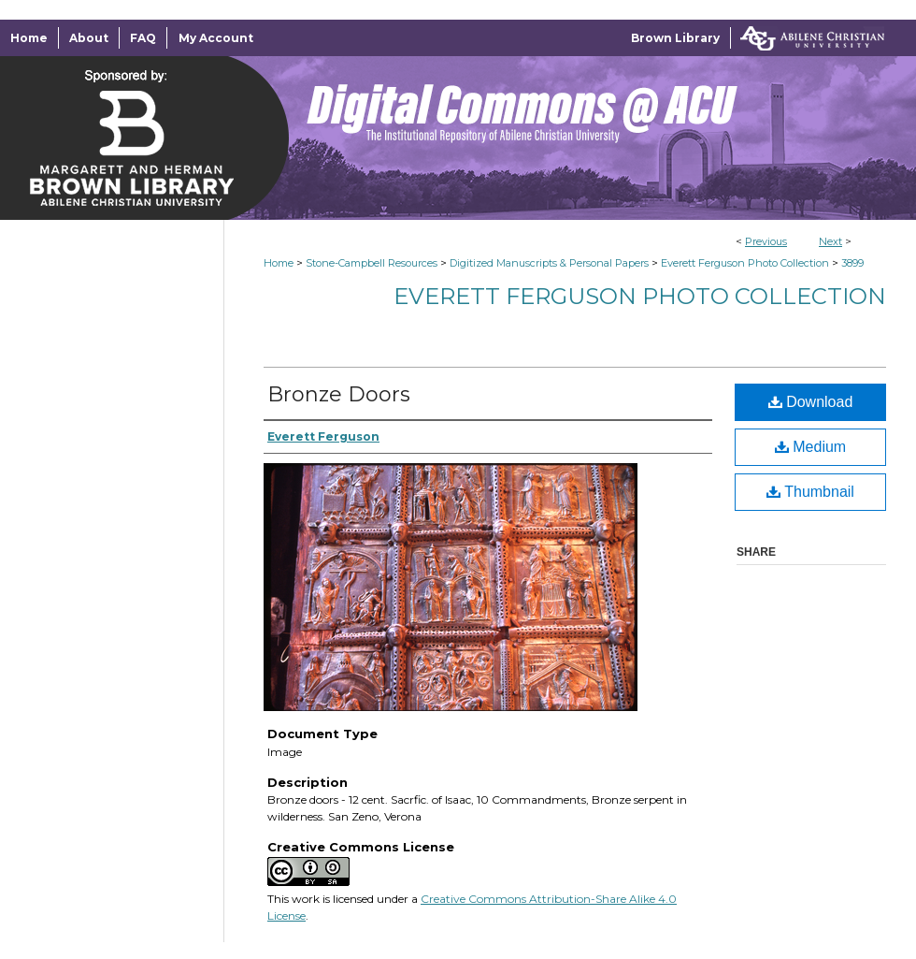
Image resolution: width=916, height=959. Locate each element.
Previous (766, 241)
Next (830, 241)
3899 (852, 262)
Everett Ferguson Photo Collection (745, 262)
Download (810, 402)
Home (278, 262)
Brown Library (675, 38)
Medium (810, 447)
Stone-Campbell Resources (371, 262)
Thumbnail (810, 492)
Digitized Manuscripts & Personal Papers (549, 262)
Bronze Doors (338, 394)
